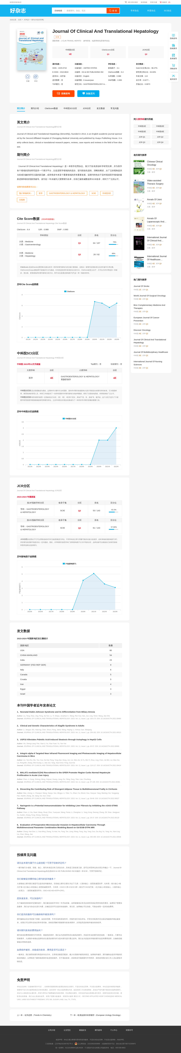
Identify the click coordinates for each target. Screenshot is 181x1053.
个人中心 (113, 1030)
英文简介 (21, 108)
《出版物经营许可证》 (35, 987)
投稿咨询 (65, 93)
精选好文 (83, 1030)
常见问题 (115, 108)
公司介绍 (51, 1030)
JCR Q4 (160, 142)
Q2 (146, 54)
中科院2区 (160, 126)
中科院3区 (106, 193)
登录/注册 (153, 2)
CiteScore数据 (51, 108)
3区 (70, 54)
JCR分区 (87, 108)
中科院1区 (142, 126)
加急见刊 (90, 93)
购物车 (166, 2)
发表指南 (144, 2)
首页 (19, 20)
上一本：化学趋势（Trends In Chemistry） (35, 1015)
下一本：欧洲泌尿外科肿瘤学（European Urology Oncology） (96, 1015)
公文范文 (67, 1030)
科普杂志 (151, 10)
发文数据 (101, 108)
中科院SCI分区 (70, 108)
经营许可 (129, 1030)
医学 (41, 193)
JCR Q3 (142, 142)
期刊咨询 (98, 1030)
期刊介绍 (35, 108)
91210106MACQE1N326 (74, 1048)
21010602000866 (94, 1044)
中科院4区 (160, 132)
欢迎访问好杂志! (15, 2)
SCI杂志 (167, 10)
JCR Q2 (160, 137)
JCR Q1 (142, 137)
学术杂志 (135, 10)
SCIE (57, 37)
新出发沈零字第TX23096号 (126, 1044)
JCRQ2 (26, 20)
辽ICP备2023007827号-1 (64, 1044)
